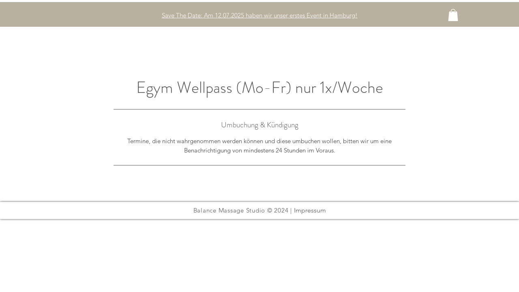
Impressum (310, 210)
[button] (453, 15)
